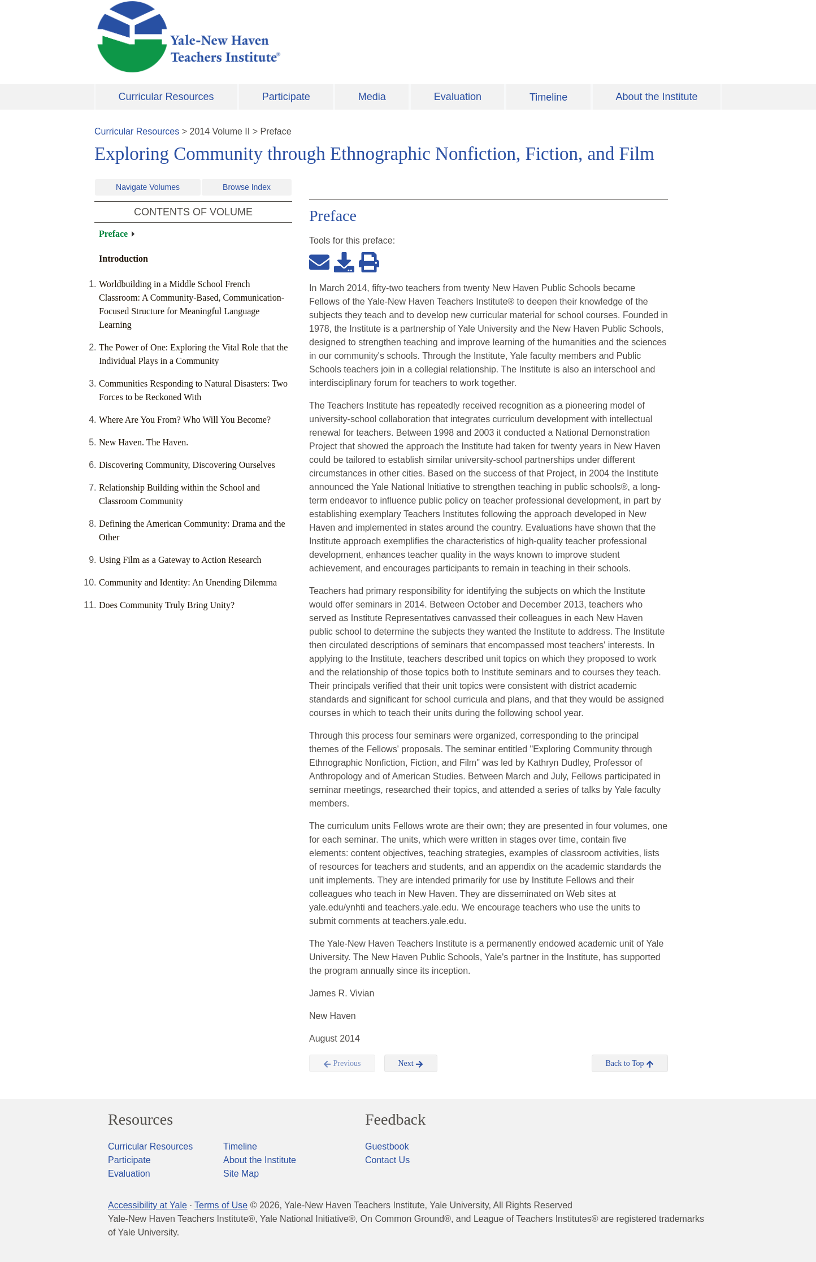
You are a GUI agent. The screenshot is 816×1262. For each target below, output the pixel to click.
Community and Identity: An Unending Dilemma (188, 582)
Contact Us (387, 1160)
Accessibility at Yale (147, 1205)
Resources (140, 1119)
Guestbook (387, 1146)
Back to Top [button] (630, 1063)
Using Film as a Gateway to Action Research (180, 560)
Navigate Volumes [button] (148, 187)
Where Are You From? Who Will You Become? (185, 419)
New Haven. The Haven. (143, 442)
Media (372, 96)
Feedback (395, 1119)
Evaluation (457, 96)
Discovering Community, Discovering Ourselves (187, 465)
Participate (286, 96)
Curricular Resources (166, 96)
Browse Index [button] (247, 187)
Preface (113, 233)
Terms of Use (221, 1205)
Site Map (241, 1173)
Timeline (548, 97)
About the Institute (656, 96)
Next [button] (411, 1063)
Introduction (123, 258)
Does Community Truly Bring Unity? (167, 605)
